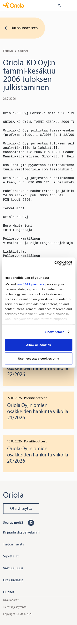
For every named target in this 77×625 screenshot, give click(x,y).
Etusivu (8, 51)
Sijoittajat (11, 556)
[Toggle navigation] (71, 6)
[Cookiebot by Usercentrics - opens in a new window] (54, 263)
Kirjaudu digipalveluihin (21, 532)
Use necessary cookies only (38, 358)
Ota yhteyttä (21, 508)
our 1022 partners (30, 284)
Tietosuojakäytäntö (14, 607)
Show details (54, 331)
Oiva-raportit (10, 600)
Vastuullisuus (13, 568)
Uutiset (23, 51)
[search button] (58, 5)
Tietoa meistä (13, 544)
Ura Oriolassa (13, 580)
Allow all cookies (38, 345)
